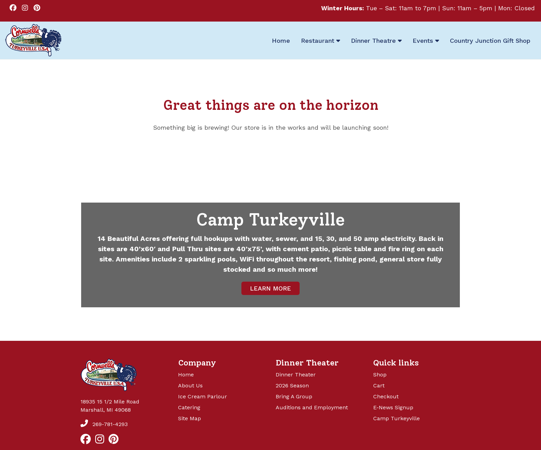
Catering (189, 407)
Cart (379, 385)
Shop (380, 374)
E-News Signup (393, 407)
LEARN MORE (270, 288)
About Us (190, 385)
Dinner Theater (296, 374)
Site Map (189, 418)
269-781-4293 (104, 424)
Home (186, 374)
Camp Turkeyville (396, 418)
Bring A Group (294, 396)
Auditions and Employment (312, 407)
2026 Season (292, 385)
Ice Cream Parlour (202, 396)
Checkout (386, 396)
